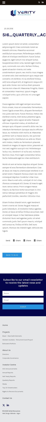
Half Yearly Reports (9, 376)
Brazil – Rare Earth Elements (12, 336)
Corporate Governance (10, 358)
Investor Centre (9, 365)
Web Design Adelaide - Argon (11, 413)
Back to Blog (12, 255)
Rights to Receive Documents (12, 391)
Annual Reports (7, 372)
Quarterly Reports (8, 380)
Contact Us (7, 398)
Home (5, 325)
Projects (6, 332)
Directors (5, 354)
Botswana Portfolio (9, 343)
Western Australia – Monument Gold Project (17, 340)
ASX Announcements (9, 369)
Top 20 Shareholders (9, 388)
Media (4, 384)
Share (17, 240)
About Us (6, 350)
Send (7, 241)
